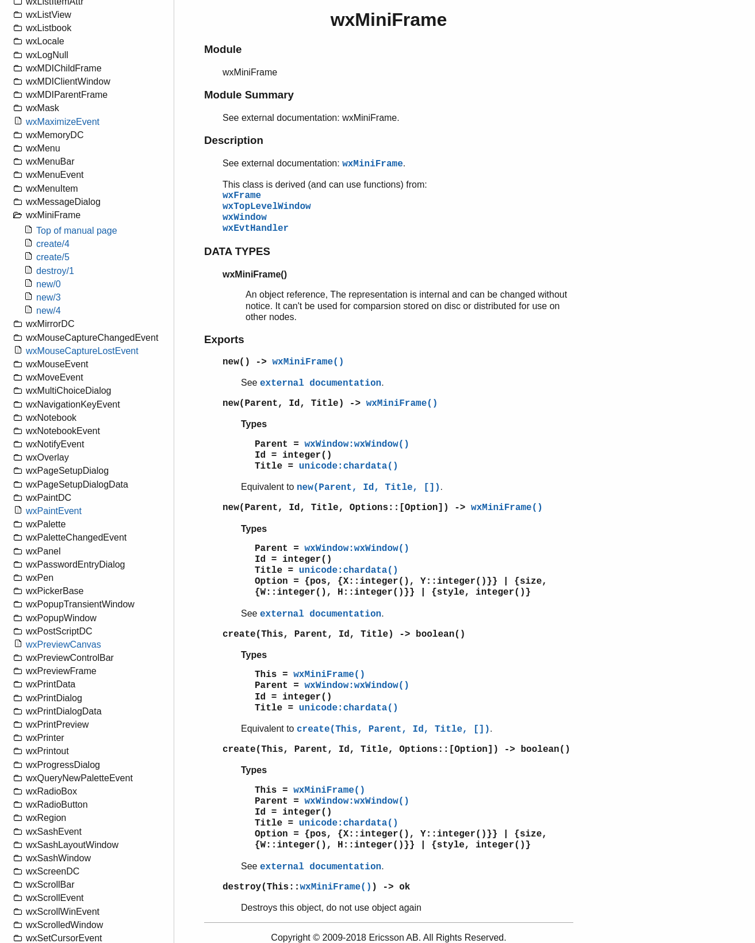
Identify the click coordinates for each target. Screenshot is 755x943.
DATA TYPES (237, 251)
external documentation (320, 383)
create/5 (53, 257)
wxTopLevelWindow (267, 206)
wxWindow (245, 217)
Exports (224, 339)
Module (223, 49)
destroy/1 (55, 271)
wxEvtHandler (256, 228)
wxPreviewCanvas (63, 644)
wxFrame (242, 196)
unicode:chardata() (348, 466)
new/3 (48, 297)
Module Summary (249, 95)
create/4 (53, 244)
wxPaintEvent (54, 511)
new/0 (48, 284)
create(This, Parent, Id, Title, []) (393, 729)
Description (233, 140)
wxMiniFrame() (308, 362)
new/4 (48, 310)
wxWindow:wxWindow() (356, 444)
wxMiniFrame (372, 164)
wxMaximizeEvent (62, 122)
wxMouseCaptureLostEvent (82, 351)
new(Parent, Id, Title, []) (368, 487)
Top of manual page (76, 230)
